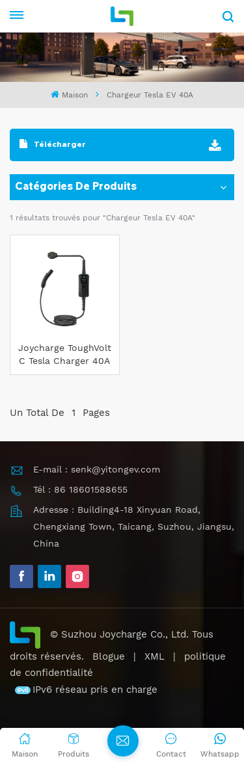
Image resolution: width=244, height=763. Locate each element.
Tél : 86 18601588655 (80, 489)
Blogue (108, 656)
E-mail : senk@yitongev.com (96, 469)
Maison (69, 94)
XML (154, 656)
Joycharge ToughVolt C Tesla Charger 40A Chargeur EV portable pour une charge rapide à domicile (64, 355)
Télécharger (53, 144)
